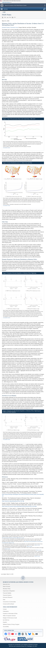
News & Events (6, 586)
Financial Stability (7, 593)
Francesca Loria (14, 27)
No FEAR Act (6, 620)
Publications (6, 611)
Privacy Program (15, 624)
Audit (15, 617)
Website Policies (7, 624)
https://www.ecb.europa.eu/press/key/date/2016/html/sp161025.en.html (18, 506)
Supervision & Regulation (9, 590)
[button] (2, 5)
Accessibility (6, 626)
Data (4, 599)
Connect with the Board (8, 604)
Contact (5, 609)
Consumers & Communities (9, 601)
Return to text (21, 537)
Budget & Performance (8, 617)
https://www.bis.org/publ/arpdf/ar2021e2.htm (12, 501)
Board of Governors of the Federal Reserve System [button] (15, 5)
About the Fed (6, 584)
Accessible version (6, 147)
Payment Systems (7, 595)
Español (5, 622)
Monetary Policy (6, 588)
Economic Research (7, 597)
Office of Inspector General (9, 615)
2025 (4, 12)
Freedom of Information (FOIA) (10, 613)
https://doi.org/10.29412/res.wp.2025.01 (9, 537)
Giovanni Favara (6, 27)
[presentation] (34, 267)
